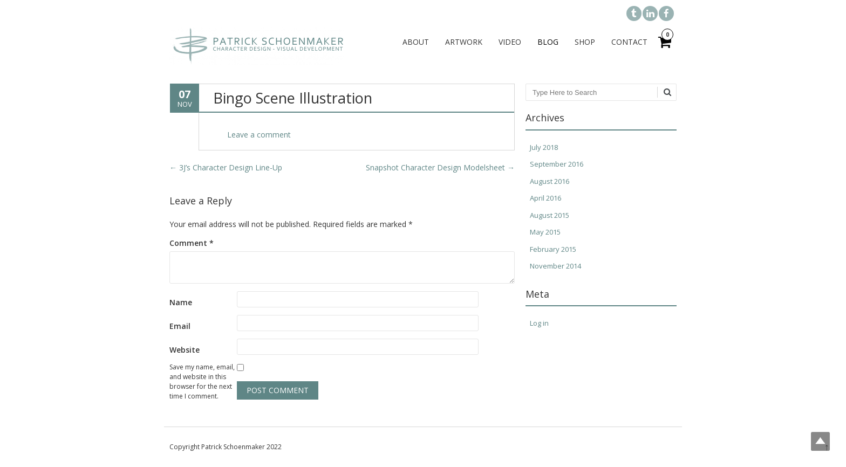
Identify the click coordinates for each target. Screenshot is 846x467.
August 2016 (549, 181)
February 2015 (553, 249)
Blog (547, 42)
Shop (585, 42)
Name (180, 302)
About (415, 42)
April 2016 (545, 198)
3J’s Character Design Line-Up (225, 167)
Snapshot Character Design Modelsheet (440, 167)
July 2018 (544, 147)
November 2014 (555, 266)
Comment (191, 243)
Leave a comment (259, 134)
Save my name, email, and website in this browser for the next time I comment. (202, 381)
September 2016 (556, 164)
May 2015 (545, 232)
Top (820, 441)
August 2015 (549, 215)
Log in (539, 323)
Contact (629, 42)
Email (179, 326)
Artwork (463, 42)
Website (184, 350)
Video (510, 42)
